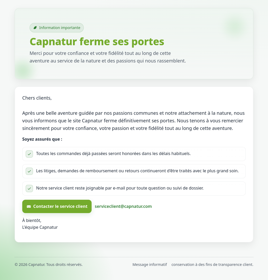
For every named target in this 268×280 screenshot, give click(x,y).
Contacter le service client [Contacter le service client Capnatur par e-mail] (56, 206)
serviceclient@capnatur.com (123, 206)
